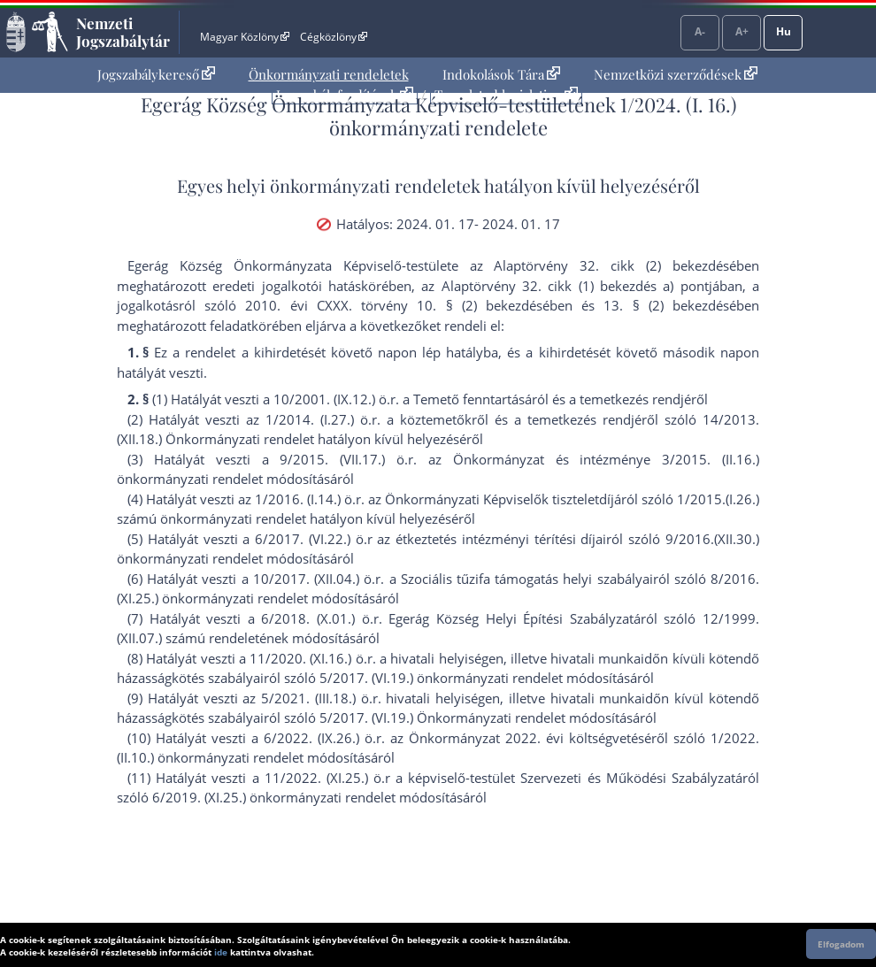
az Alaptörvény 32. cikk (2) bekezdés (599, 265)
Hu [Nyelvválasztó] (783, 31)
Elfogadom (841, 944)
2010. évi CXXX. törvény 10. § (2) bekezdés (393, 305)
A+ (742, 31)
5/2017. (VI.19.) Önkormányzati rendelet (442, 717)
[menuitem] (156, 75)
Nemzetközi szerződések (675, 74)
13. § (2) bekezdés (666, 305)
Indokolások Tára (501, 74)
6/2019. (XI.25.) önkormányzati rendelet (274, 797)
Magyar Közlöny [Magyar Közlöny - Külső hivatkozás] (244, 36)
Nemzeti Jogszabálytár (123, 31)
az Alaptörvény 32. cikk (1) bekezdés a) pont (564, 286)
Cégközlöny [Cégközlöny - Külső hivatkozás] (333, 36)
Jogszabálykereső (156, 74)
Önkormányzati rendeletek (329, 74)
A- (700, 31)
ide (220, 952)
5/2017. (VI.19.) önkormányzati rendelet (441, 678)
